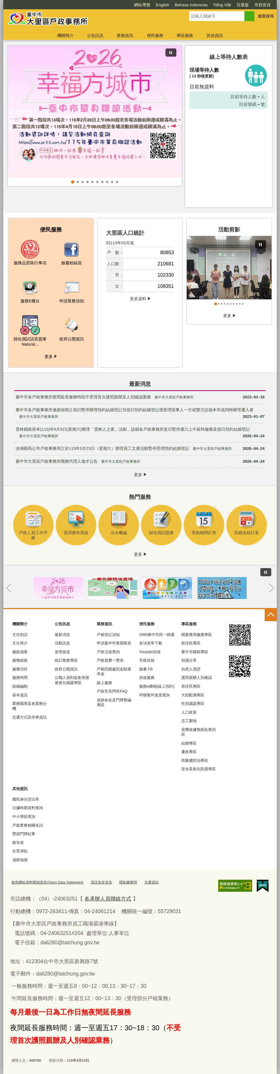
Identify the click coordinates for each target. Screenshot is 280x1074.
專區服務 (185, 35)
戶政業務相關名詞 (27, 825)
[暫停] (170, 52)
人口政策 (189, 712)
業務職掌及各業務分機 (29, 706)
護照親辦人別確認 (196, 677)
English (162, 4)
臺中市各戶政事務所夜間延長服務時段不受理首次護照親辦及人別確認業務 (140, 397)
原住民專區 (190, 686)
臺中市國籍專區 (194, 652)
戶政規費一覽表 (110, 660)
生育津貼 (20, 851)
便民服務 (155, 35)
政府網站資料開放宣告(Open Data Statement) (47, 882)
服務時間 (20, 677)
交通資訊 (151, 882)
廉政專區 (189, 751)
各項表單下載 (150, 643)
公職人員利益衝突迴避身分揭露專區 (72, 680)
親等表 (18, 842)
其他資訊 (214, 35)
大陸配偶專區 (192, 695)
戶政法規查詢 (108, 652)
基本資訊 (20, 695)
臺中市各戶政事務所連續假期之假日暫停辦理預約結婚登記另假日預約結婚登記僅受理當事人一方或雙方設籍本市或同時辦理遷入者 (140, 414)
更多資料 (138, 298)
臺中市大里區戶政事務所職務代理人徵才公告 (140, 461)
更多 (49, 356)
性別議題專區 (192, 703)
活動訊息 (62, 643)
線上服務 (104, 683)
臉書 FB (146, 669)
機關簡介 (65, 35)
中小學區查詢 (23, 816)
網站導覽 (142, 4)
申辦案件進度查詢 (154, 695)
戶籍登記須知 (108, 634)
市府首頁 (262, 4)
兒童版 (243, 4)
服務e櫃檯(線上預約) (156, 686)
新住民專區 (190, 643)
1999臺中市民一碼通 (156, 634)
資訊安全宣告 (101, 882)
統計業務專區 (66, 660)
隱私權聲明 (128, 882)
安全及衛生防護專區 (198, 769)
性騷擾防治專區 (194, 760)
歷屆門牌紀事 (23, 834)
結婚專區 (189, 743)
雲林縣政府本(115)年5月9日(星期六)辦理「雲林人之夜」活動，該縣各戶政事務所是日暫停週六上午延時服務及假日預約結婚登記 (140, 433)
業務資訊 (125, 35)
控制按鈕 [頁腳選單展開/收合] (271, 615)
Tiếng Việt (222, 4)
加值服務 (146, 677)
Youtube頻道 (150, 652)
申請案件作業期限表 (114, 643)
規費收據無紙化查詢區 (198, 732)
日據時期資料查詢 (27, 808)
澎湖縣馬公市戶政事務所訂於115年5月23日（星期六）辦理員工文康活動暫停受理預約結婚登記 (140, 449)
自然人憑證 (190, 669)
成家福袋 (20, 860)
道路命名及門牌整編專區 (114, 702)
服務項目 (20, 669)
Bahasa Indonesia (191, 4)
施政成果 (20, 652)
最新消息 (62, 634)
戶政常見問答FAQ (112, 691)
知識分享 (189, 660)
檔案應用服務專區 (196, 634)
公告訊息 (95, 35)
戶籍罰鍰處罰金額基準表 (114, 671)
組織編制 (20, 686)
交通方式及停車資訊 (29, 717)
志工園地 (189, 721)
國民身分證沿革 (25, 799)
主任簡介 (20, 643)
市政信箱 (146, 660)
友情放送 (62, 652)
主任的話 (20, 634)
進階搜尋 (266, 16)
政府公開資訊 (66, 669)
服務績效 (20, 660)
